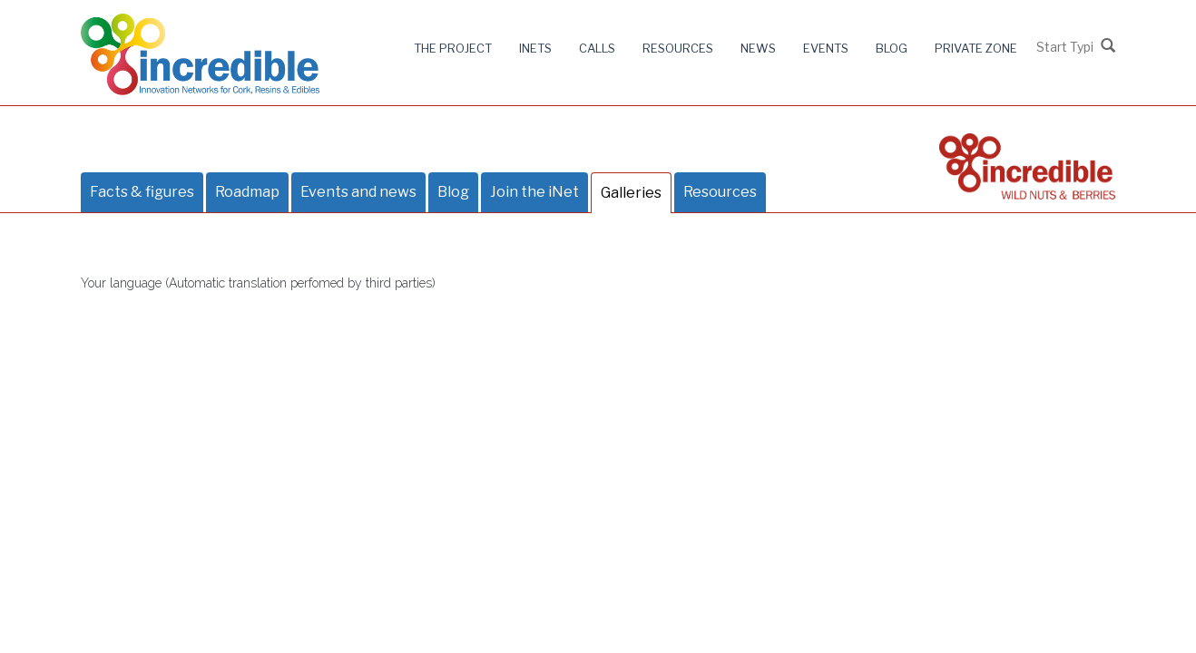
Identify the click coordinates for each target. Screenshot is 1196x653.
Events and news (358, 191)
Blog (891, 48)
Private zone (976, 48)
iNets (535, 48)
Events (825, 48)
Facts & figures (142, 191)
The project (453, 48)
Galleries (631, 192)
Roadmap (247, 191)
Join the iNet (534, 191)
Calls (597, 48)
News (758, 48)
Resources (677, 48)
